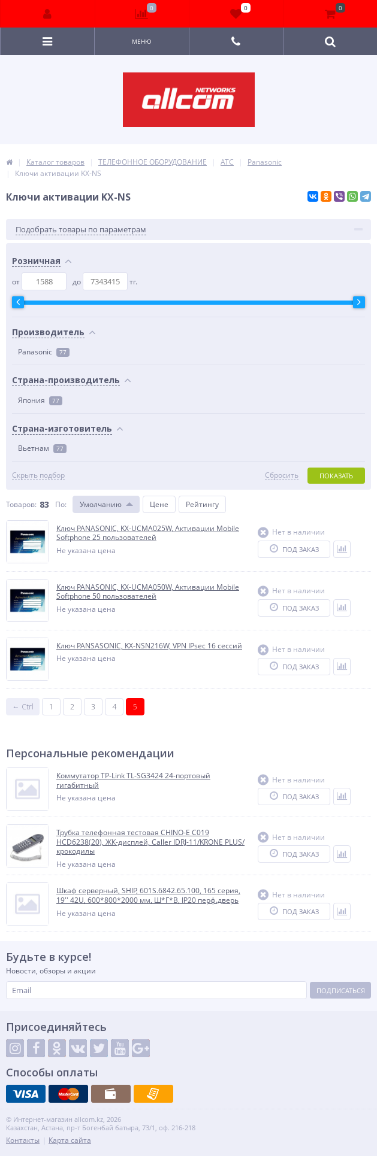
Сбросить (281, 475)
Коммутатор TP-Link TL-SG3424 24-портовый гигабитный (133, 780)
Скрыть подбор (38, 475)
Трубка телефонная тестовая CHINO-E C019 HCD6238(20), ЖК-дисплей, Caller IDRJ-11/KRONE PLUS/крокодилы (150, 842)
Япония (40, 400)
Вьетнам (42, 448)
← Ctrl (23, 707)
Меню (142, 41)
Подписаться (340, 990)
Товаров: (21, 504)
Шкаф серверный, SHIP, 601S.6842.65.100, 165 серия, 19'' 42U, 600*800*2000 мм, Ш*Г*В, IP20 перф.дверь (148, 895)
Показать (336, 475)
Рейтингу (202, 504)
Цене (159, 504)
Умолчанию (101, 504)
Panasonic (44, 352)
